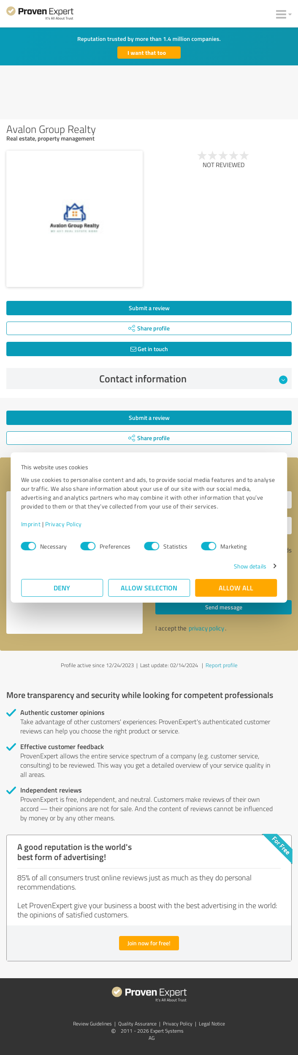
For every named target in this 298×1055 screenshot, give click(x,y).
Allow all (236, 587)
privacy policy (206, 628)
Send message (223, 607)
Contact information (193, 378)
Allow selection (149, 587)
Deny (62, 587)
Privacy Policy (63, 524)
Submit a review (149, 308)
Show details (249, 566)
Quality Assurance (137, 1023)
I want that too (146, 52)
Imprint (31, 524)
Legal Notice (212, 1023)
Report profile (222, 665)
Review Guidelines (92, 1023)
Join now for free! (149, 943)
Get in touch (149, 349)
